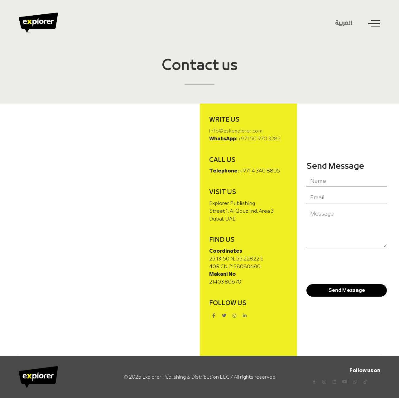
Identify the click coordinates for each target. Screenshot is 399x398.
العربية (343, 23)
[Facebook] (314, 381)
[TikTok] (365, 381)
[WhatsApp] (355, 381)
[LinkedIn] (334, 381)
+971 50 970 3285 (259, 139)
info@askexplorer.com (235, 131)
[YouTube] (344, 381)
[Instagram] (324, 381)
